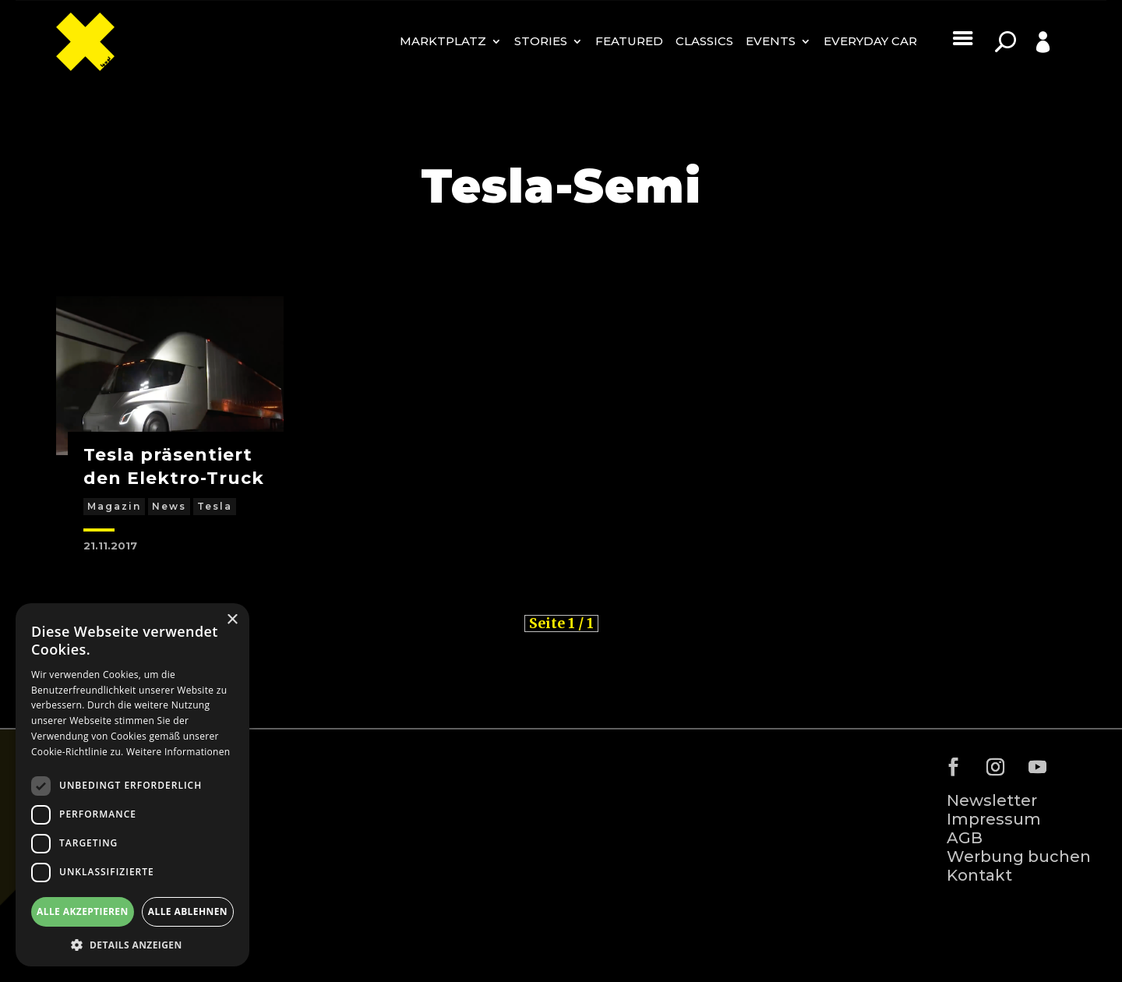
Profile (1025, 66)
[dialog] (132, 784)
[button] (132, 944)
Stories (540, 41)
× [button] (232, 620)
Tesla (214, 506)
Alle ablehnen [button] (188, 911)
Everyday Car (870, 41)
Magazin (114, 506)
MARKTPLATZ (443, 41)
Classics (704, 41)
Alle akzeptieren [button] (83, 911)
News (169, 506)
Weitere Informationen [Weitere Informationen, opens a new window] (178, 751)
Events (771, 41)
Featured (629, 41)
